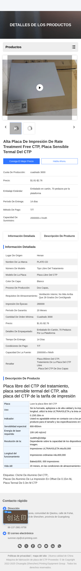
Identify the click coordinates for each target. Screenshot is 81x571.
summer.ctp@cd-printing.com (22, 538)
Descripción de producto (59, 236)
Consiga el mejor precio (21, 161)
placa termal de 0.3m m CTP (20, 482)
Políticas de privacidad (19, 556)
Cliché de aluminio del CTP (31, 475)
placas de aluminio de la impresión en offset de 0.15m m (37, 479)
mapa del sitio (40, 556)
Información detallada (21, 236)
